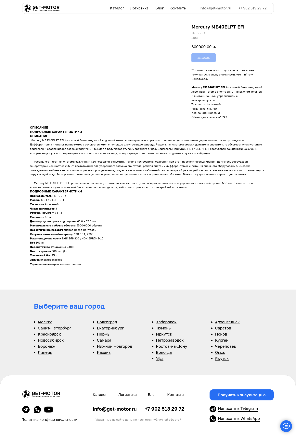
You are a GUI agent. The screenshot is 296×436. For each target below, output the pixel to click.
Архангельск (227, 321)
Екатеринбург (110, 328)
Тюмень (163, 328)
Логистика (139, 8)
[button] (242, 394)
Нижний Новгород (114, 346)
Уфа (159, 358)
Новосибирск (51, 340)
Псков (221, 334)
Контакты (178, 8)
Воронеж (46, 346)
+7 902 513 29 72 (252, 8)
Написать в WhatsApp (239, 418)
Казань (104, 352)
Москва (45, 321)
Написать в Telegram (238, 408)
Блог (159, 8)
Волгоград (107, 321)
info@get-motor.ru (215, 8)
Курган (221, 340)
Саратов (223, 328)
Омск (220, 352)
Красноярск (49, 334)
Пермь (103, 334)
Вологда (164, 352)
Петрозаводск (170, 340)
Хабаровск (166, 321)
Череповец (225, 346)
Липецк (45, 352)
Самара (104, 340)
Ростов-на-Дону (171, 346)
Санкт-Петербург (54, 328)
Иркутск (164, 334)
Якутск (222, 358)
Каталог (117, 8)
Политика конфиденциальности (49, 420)
